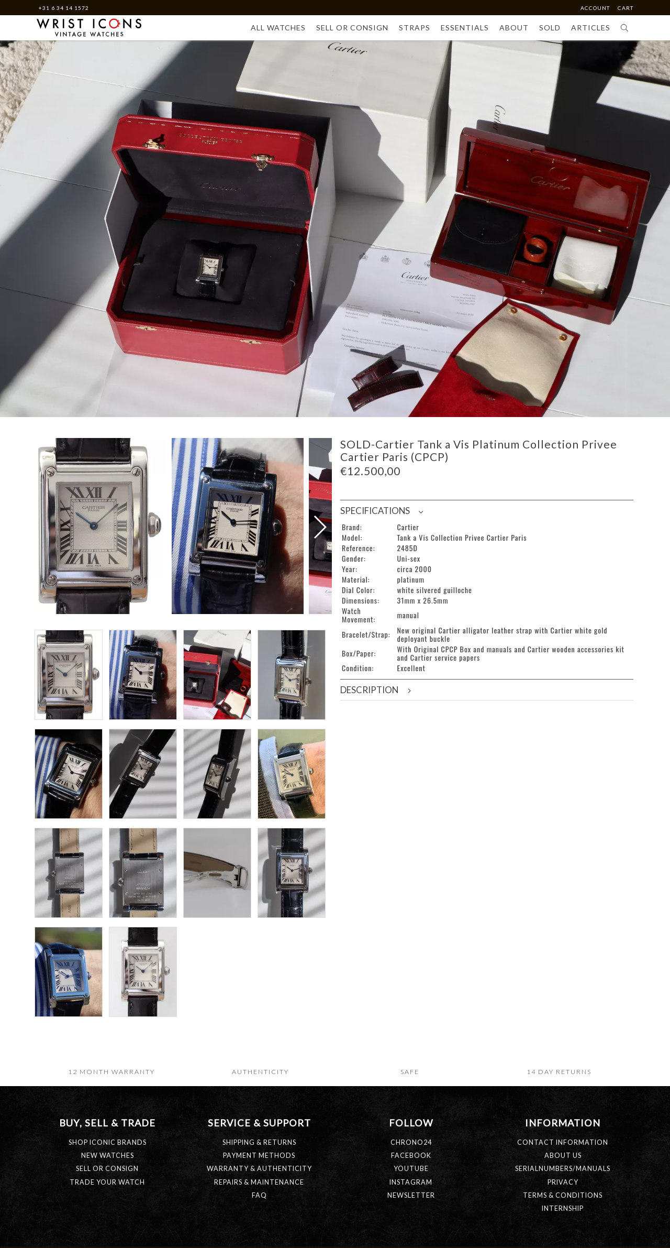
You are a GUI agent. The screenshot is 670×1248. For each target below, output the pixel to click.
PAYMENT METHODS (259, 1218)
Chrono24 (411, 1205)
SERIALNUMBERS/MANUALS (562, 1231)
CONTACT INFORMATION (562, 1205)
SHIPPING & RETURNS (259, 1205)
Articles (590, 27)
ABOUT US (563, 1218)
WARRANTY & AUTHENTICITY (259, 1231)
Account (595, 8)
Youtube (411, 1231)
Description (376, 689)
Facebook (411, 1218)
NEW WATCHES (107, 1218)
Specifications (381, 510)
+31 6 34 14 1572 (63, 8)
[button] (319, 558)
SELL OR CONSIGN (107, 1231)
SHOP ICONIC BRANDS (108, 1205)
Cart (625, 8)
